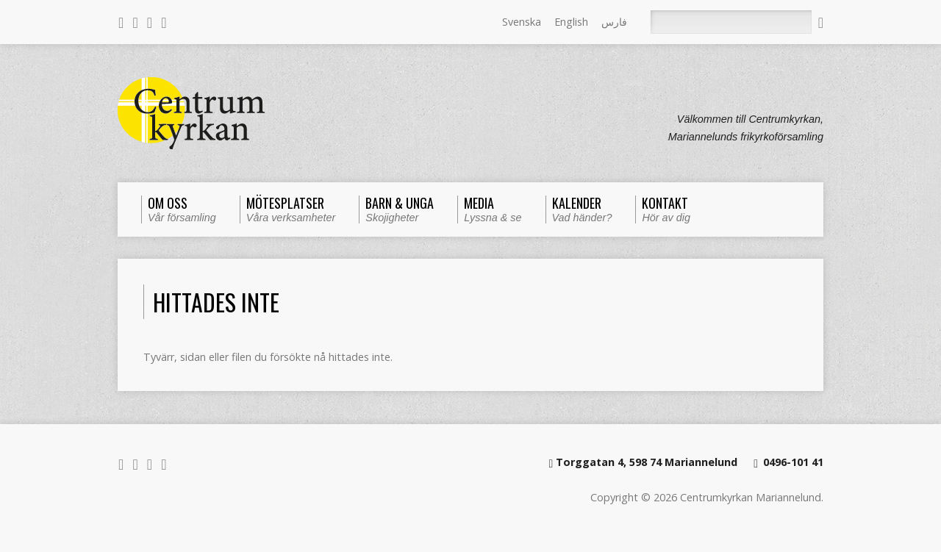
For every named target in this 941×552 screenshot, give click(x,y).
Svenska (521, 22)
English (571, 22)
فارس (614, 22)
